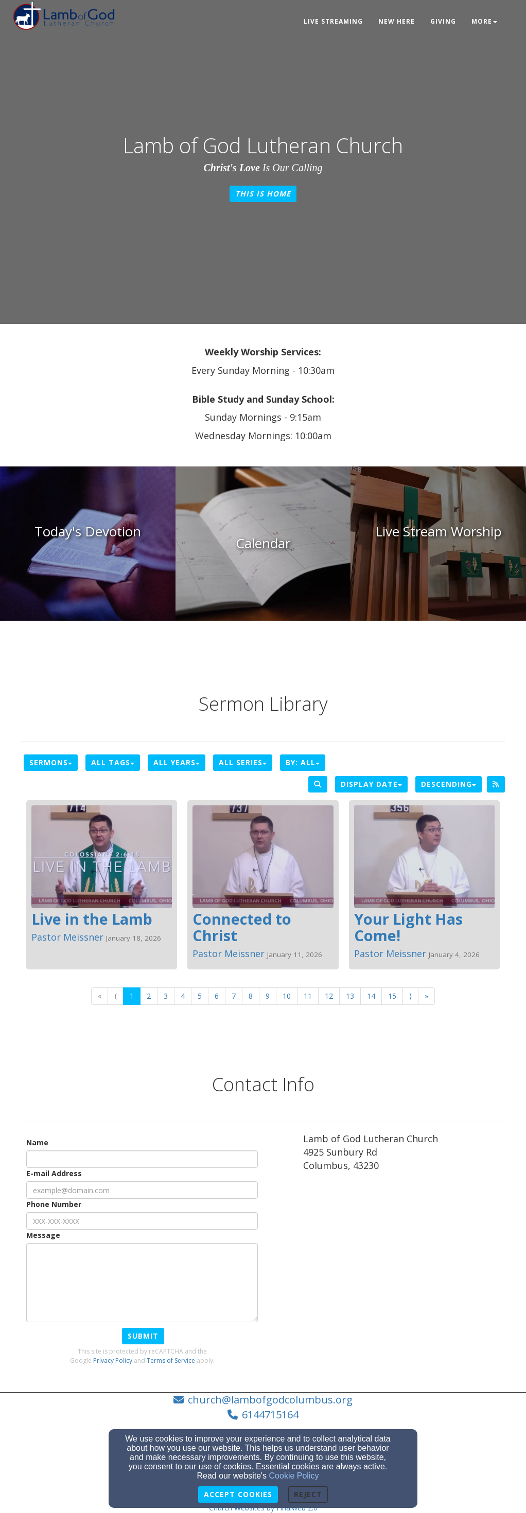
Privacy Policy (112, 1360)
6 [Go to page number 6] (217, 996)
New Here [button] (396, 21)
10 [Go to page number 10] (287, 996)
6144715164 (270, 1414)
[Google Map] (404, 1256)
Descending (448, 784)
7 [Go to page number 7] (234, 996)
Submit (143, 1336)
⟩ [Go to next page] (410, 996)
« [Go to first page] (99, 996)
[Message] (142, 1282)
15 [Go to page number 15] (392, 996)
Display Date (371, 784)
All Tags (112, 762)
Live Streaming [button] (333, 21)
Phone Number (53, 1204)
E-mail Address (54, 1173)
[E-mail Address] (142, 1190)
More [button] (484, 21)
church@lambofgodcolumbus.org (270, 1400)
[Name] (142, 1159)
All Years (176, 762)
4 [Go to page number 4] (183, 996)
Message (43, 1235)
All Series (243, 762)
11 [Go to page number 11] (308, 996)
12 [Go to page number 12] (329, 996)
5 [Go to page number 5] (200, 996)
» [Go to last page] (426, 996)
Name (37, 1142)
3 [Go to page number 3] (166, 996)
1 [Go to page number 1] (132, 996)
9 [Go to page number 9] (268, 996)
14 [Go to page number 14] (371, 996)
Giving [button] (443, 21)
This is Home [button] (263, 194)
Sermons (50, 762)
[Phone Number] (142, 1221)
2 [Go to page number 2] (149, 996)
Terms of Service (171, 1360)
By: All (303, 762)
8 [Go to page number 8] (251, 996)
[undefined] (88, 543)
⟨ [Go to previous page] (115, 996)
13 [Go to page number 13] (350, 996)
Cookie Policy (294, 1475)
